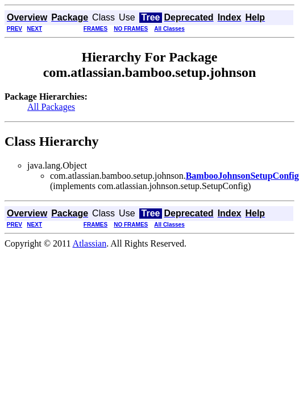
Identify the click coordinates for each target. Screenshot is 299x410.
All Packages (51, 107)
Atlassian (90, 243)
